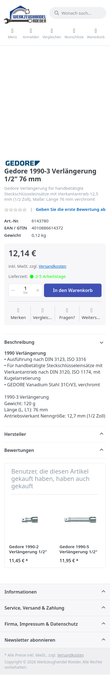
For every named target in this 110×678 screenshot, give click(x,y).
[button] (12, 290)
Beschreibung (19, 342)
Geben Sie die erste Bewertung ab (70, 209)
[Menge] (25, 290)
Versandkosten (52, 266)
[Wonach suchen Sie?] (77, 13)
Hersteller (15, 434)
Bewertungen (19, 450)
